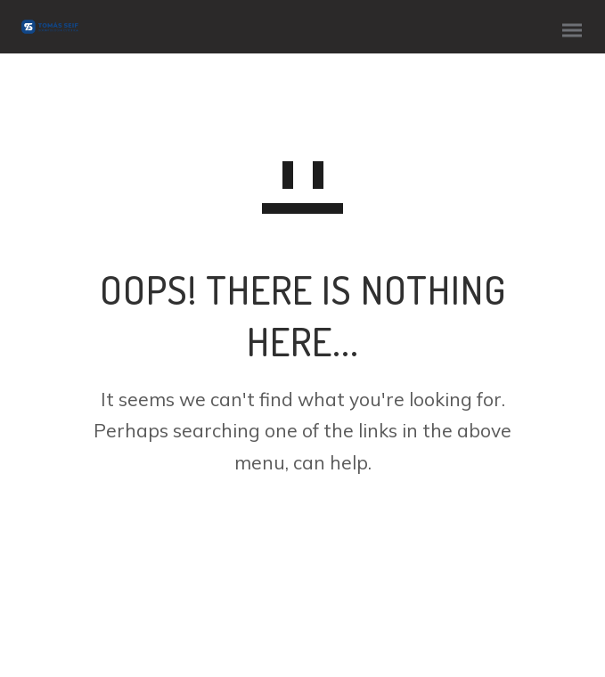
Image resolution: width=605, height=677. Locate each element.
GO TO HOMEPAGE (302, 534)
